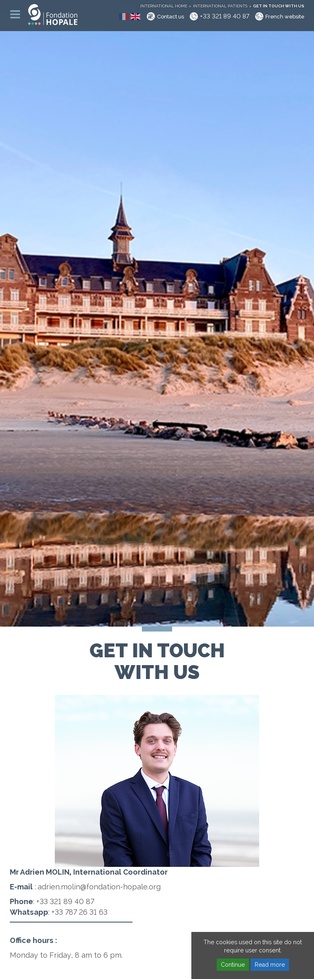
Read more (270, 964)
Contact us (170, 16)
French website (284, 16)
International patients (220, 6)
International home (163, 6)
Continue (233, 964)
